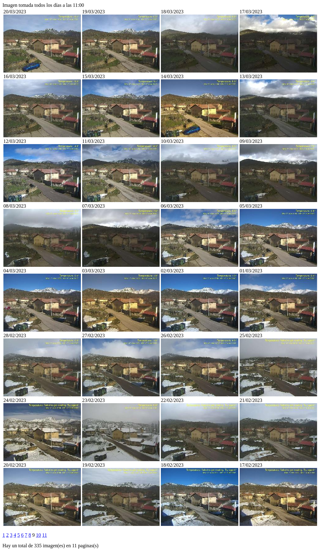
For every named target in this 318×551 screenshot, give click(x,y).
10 (38, 535)
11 (44, 535)
